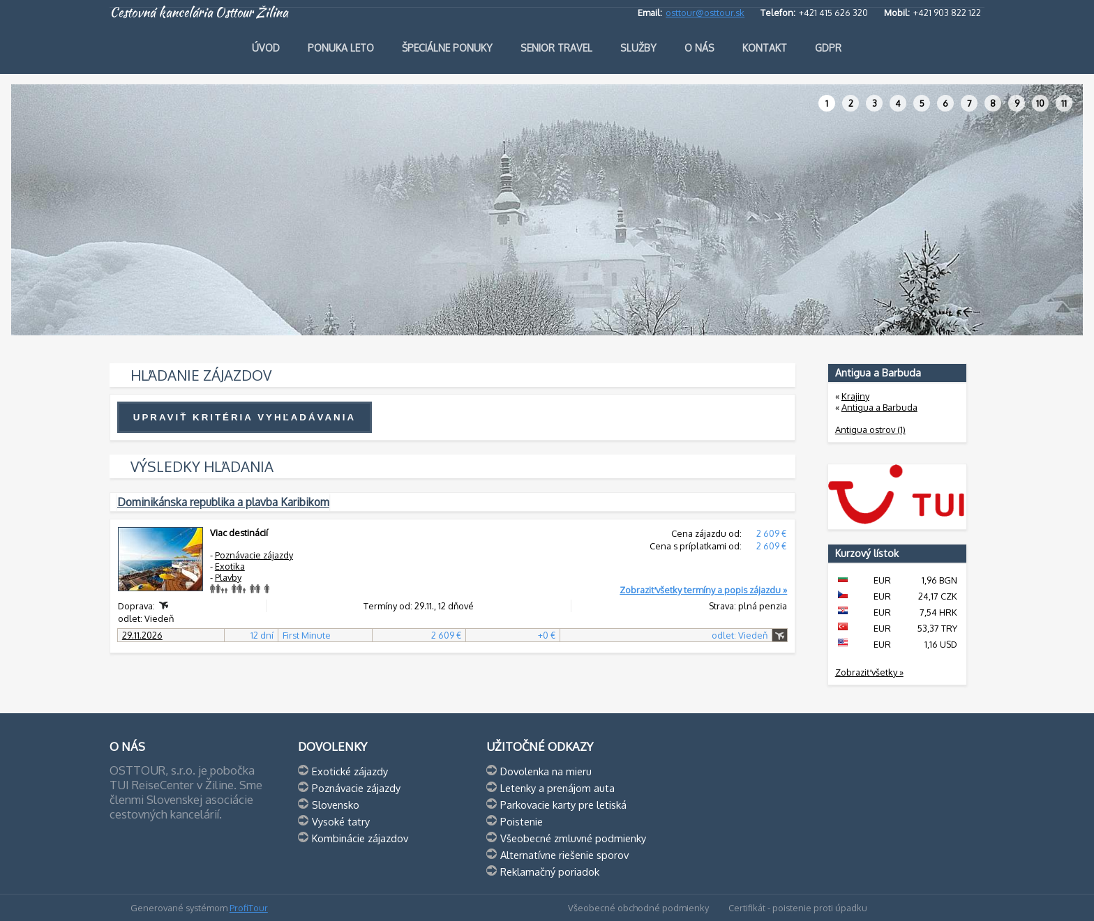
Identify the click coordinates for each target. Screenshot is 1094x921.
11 (1064, 103)
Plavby (228, 577)
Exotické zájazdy (350, 771)
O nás (699, 48)
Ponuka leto (341, 48)
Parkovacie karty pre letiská (563, 804)
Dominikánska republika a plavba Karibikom (223, 502)
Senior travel (556, 48)
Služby (638, 48)
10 (1040, 103)
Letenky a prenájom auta (557, 788)
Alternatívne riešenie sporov (564, 854)
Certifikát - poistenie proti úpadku (797, 907)
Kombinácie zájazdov (360, 838)
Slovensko (335, 804)
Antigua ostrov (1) (870, 429)
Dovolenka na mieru (546, 771)
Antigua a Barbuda (879, 407)
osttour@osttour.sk (705, 12)
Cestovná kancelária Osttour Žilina (199, 12)
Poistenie (521, 821)
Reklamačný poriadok (549, 871)
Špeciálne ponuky (447, 48)
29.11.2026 (142, 635)
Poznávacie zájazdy (254, 555)
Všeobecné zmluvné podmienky (573, 838)
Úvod (266, 48)
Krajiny (855, 396)
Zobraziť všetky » (869, 672)
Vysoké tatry (341, 821)
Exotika (230, 566)
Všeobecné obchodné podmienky (638, 907)
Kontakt (764, 48)
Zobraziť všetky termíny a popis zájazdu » (703, 589)
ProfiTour (249, 907)
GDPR (828, 48)
